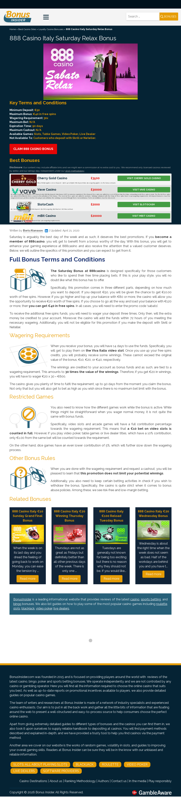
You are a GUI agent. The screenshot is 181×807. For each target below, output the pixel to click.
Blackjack (85, 764)
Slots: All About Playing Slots (40, 764)
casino (134, 599)
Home (13, 29)
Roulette (110, 764)
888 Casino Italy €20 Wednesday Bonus (153, 514)
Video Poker (137, 764)
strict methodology (74, 171)
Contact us (119, 781)
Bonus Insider (45, 792)
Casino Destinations (33, 781)
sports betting (151, 599)
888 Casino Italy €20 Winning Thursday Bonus (69, 516)
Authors (103, 781)
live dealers (61, 608)
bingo (17, 604)
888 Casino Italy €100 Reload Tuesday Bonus (111, 516)
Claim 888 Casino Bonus (33, 149)
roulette (161, 604)
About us (55, 781)
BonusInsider (22, 599)
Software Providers (61, 771)
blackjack (28, 608)
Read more (27, 578)
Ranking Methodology (80, 781)
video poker (44, 608)
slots (16, 608)
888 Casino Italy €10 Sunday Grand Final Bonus (27, 516)
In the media (137, 781)
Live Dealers (24, 771)
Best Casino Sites (27, 29)
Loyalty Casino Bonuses (51, 29)
